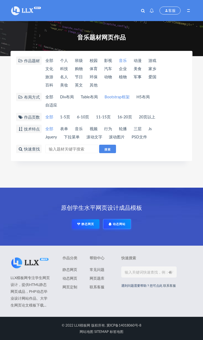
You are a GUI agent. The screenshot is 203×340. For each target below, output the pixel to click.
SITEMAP (101, 331)
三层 (138, 128)
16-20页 (124, 116)
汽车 (108, 68)
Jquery (51, 136)
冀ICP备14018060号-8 (124, 325)
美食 (138, 68)
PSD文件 (139, 136)
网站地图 (86, 331)
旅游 (49, 76)
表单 (64, 128)
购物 (79, 68)
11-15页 (103, 116)
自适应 (51, 105)
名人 (64, 76)
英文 (79, 84)
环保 (94, 76)
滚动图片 (117, 136)
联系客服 (97, 287)
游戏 (152, 60)
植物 (123, 76)
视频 (94, 128)
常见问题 (97, 269)
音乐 (123, 60)
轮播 (123, 128)
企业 (123, 68)
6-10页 (83, 116)
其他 (94, 84)
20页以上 (147, 116)
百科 (49, 84)
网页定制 (69, 287)
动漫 (138, 60)
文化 (49, 68)
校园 (94, 60)
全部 (49, 60)
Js (150, 128)
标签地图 (116, 331)
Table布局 (89, 96)
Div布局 (67, 96)
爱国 (152, 76)
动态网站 (117, 224)
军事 (138, 76)
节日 (79, 76)
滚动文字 (94, 136)
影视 (108, 60)
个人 (64, 60)
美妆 (64, 84)
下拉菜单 (72, 136)
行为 (108, 128)
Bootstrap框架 (117, 96)
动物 (108, 76)
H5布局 (142, 96)
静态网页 (85, 224)
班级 (79, 60)
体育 (94, 68)
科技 (64, 68)
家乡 (152, 68)
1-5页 (65, 116)
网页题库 (97, 278)
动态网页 (69, 278)
